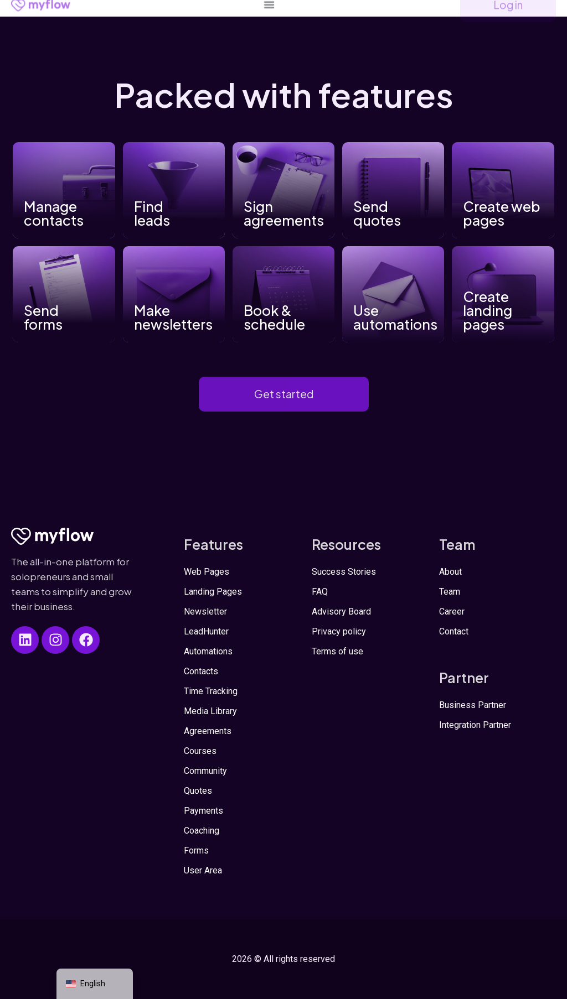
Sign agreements (284, 213)
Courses (200, 751)
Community (205, 771)
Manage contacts (54, 213)
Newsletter (205, 611)
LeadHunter (206, 631)
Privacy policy (339, 631)
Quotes (198, 790)
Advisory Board (341, 611)
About (450, 571)
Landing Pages (213, 591)
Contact (453, 631)
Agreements (207, 731)
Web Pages (206, 571)
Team (449, 591)
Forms (196, 850)
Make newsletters (173, 317)
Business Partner (472, 705)
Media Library (210, 711)
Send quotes (377, 213)
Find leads (152, 213)
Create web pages (501, 213)
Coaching (201, 830)
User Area (203, 870)
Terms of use (337, 651)
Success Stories (344, 571)
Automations (208, 651)
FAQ (320, 591)
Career (452, 611)
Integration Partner (475, 725)
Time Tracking (211, 691)
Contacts (201, 671)
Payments (203, 810)
